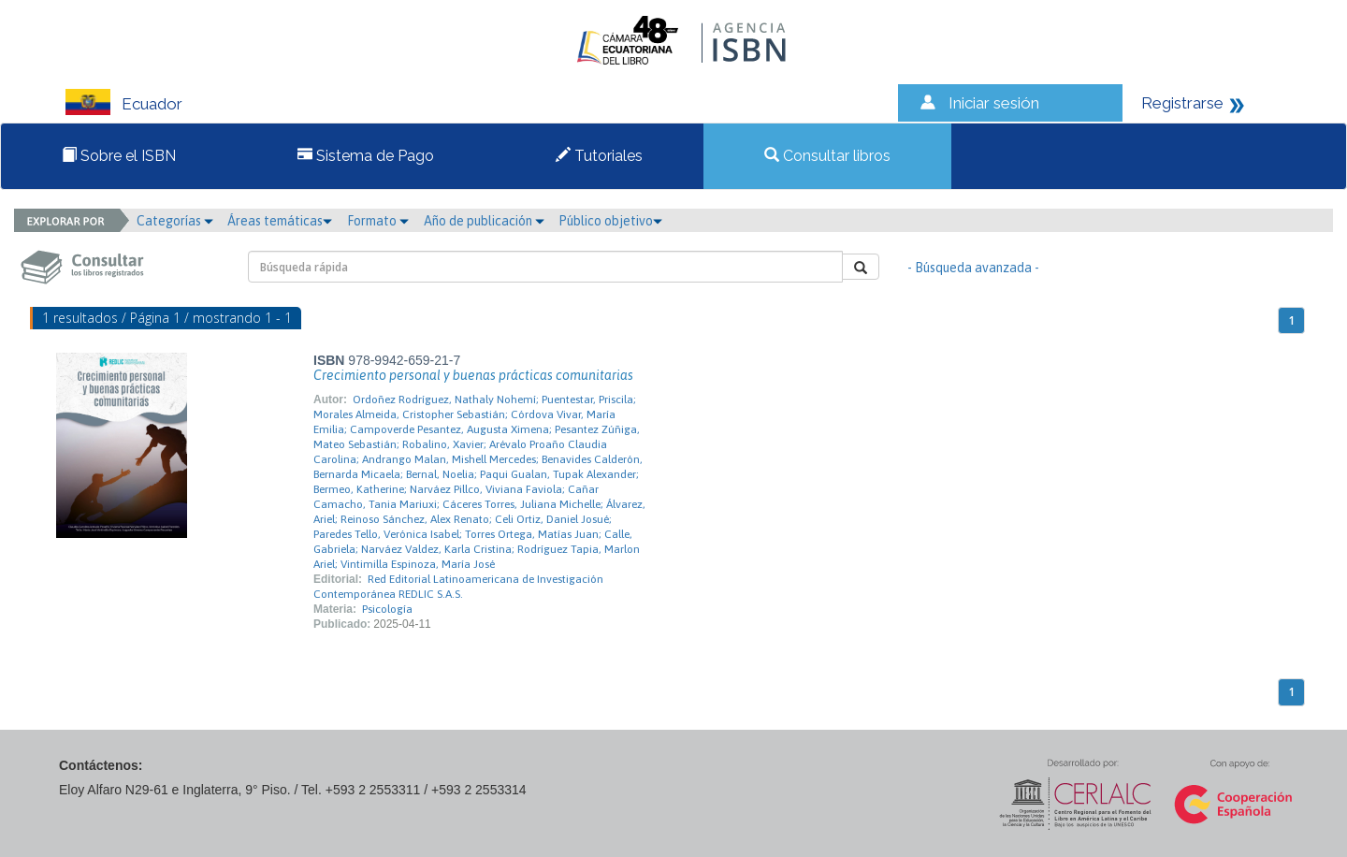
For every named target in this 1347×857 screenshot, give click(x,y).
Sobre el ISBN (119, 156)
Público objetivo (610, 220)
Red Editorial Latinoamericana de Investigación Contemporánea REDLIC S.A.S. (458, 587)
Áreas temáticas (279, 220)
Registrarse (1182, 103)
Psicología (387, 609)
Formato (378, 220)
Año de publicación (484, 220)
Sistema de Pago (365, 156)
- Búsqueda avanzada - (973, 267)
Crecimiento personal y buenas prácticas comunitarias (473, 375)
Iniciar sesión (994, 103)
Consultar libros (827, 156)
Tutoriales (599, 156)
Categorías (175, 220)
